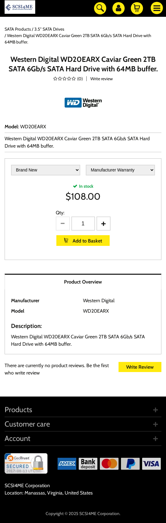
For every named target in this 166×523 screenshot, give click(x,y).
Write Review (140, 367)
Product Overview (83, 282)
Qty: (60, 213)
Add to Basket (86, 241)
